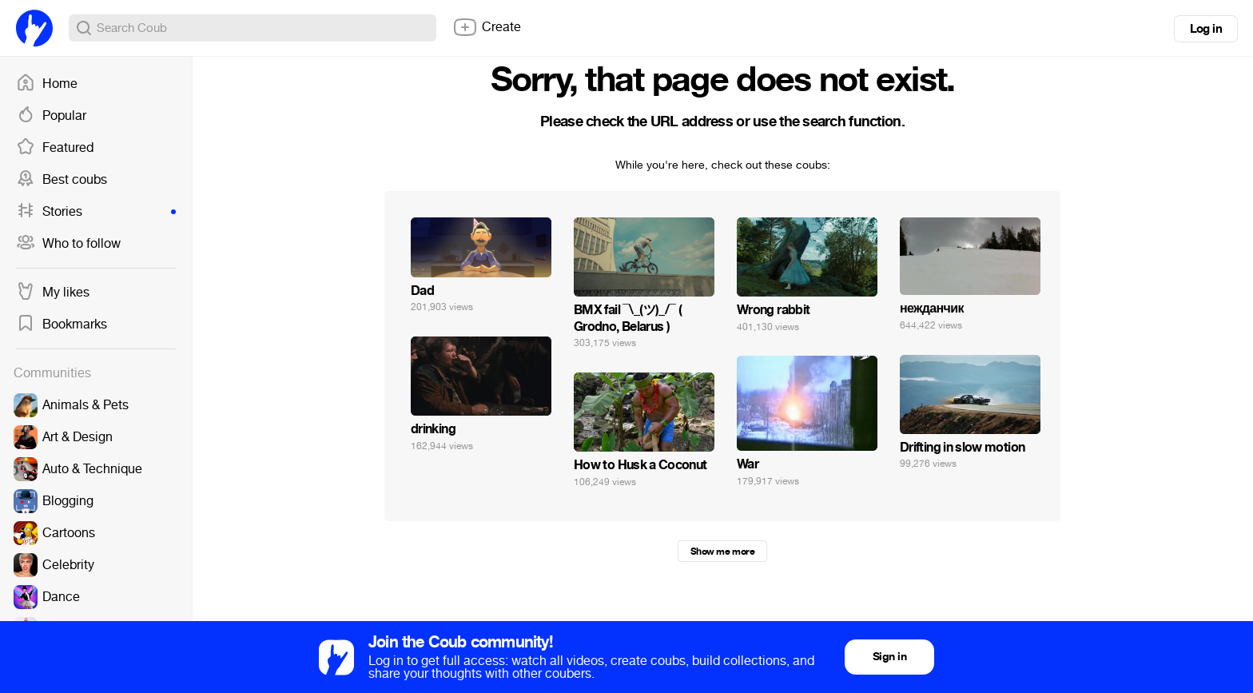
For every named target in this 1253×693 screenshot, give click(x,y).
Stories (96, 212)
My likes (53, 292)
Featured (54, 148)
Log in (1206, 29)
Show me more (722, 551)
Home (47, 84)
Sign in (889, 656)
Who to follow (68, 244)
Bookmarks (61, 324)
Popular (51, 116)
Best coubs (61, 180)
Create (486, 27)
